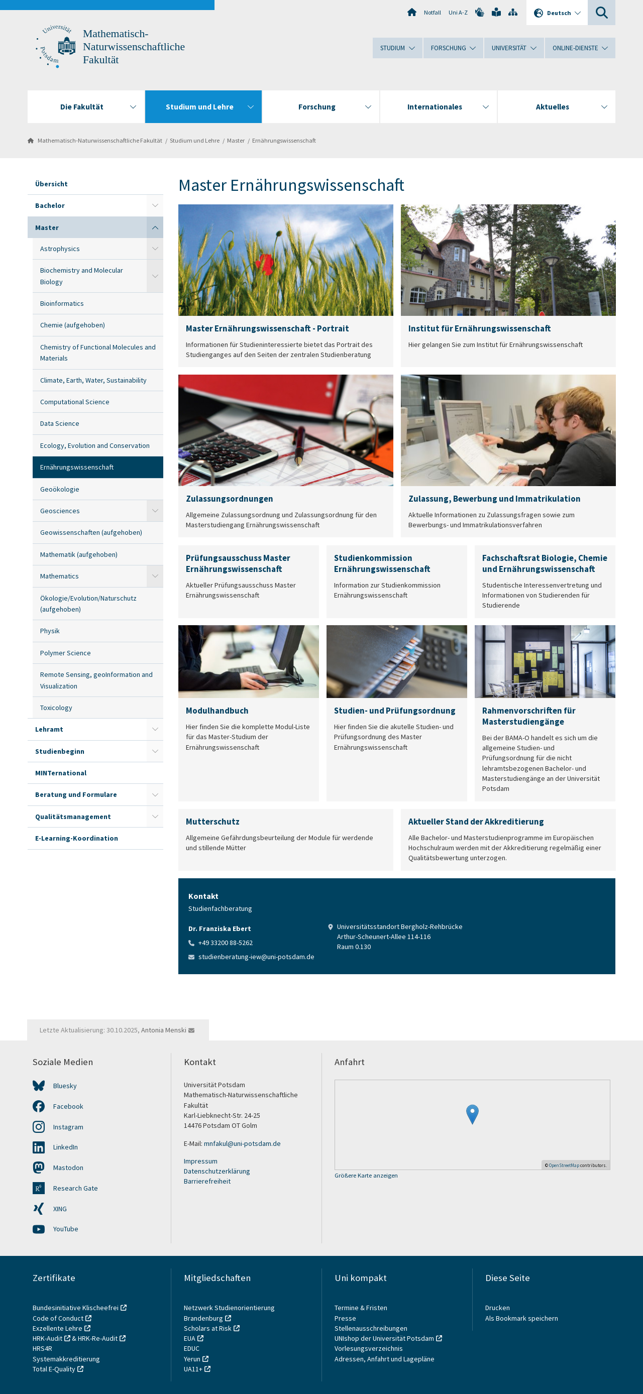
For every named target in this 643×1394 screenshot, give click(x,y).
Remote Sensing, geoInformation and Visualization (96, 680)
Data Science (59, 423)
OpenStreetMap (564, 1165)
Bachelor (50, 205)
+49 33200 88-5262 (225, 942)
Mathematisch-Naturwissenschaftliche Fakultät (134, 47)
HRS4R (42, 1348)
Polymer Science (65, 652)
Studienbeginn (59, 751)
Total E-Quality (54, 1368)
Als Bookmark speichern (521, 1318)
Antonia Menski (163, 1029)
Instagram (68, 1126)
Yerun (192, 1358)
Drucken (497, 1307)
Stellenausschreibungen (371, 1328)
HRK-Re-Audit (98, 1338)
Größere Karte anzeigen (366, 1176)
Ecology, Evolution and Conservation (95, 445)
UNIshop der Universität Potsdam (384, 1338)
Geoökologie (59, 489)
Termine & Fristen (362, 1307)
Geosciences (60, 510)
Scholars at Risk (208, 1328)
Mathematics (59, 575)
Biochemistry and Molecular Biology (81, 276)
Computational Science (75, 401)
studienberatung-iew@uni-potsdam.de (256, 956)
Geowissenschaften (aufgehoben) (91, 532)
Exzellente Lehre (57, 1328)
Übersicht (51, 183)
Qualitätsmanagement (73, 816)
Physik (50, 630)
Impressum (201, 1161)
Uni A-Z (458, 12)
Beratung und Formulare (76, 794)
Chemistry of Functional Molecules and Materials (98, 352)
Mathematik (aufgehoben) (79, 554)
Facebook (68, 1106)
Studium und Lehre (195, 140)
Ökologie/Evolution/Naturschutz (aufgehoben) (88, 604)
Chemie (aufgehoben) (72, 324)
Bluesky (65, 1085)
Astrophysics (60, 248)
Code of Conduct (58, 1318)
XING (60, 1208)
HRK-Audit (47, 1338)
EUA (189, 1338)
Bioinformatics (62, 303)
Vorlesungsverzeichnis (369, 1348)
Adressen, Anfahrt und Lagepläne (385, 1358)
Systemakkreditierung (66, 1358)
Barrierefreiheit (207, 1181)
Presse (346, 1318)
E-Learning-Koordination (76, 838)
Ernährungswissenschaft (284, 140)
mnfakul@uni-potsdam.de (242, 1143)
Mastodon (68, 1167)
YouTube (65, 1228)
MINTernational (60, 772)
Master (236, 140)
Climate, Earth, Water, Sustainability (93, 380)
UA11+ (193, 1368)
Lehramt (49, 729)
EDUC (191, 1348)
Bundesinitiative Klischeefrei (76, 1307)
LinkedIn (65, 1146)
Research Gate (75, 1188)
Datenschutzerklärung (217, 1171)
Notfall (432, 12)
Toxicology (56, 707)
